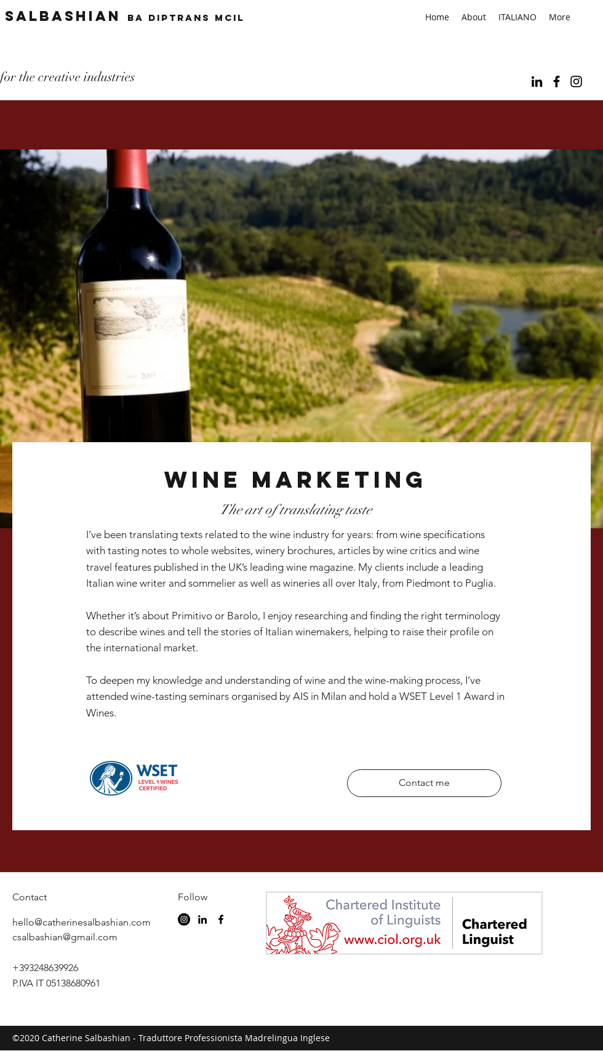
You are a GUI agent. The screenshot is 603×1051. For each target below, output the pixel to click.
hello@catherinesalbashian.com (81, 922)
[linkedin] (537, 81)
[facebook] (556, 81)
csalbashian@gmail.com (65, 937)
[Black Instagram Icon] (576, 81)
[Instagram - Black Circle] (184, 919)
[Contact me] (424, 783)
